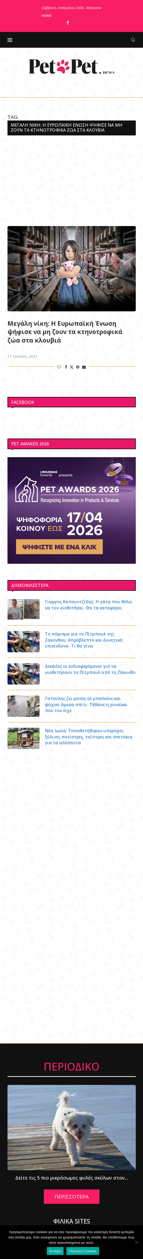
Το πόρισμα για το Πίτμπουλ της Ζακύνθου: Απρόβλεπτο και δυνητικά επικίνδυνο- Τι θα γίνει (84, 640)
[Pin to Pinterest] (77, 366)
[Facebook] (68, 23)
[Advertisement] (71, 180)
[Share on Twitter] (72, 366)
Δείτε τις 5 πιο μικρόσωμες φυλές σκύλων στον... (71, 1177)
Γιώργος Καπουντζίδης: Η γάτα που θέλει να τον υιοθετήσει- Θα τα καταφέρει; (88, 604)
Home (47, 15)
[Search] (133, 40)
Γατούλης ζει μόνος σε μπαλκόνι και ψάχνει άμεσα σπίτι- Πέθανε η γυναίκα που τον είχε (86, 704)
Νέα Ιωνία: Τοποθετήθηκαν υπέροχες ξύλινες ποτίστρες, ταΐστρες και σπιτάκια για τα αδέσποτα (89, 737)
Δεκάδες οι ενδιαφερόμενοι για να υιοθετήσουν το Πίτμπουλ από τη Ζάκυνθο (90, 669)
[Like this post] (59, 366)
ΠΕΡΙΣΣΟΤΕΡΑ (72, 1196)
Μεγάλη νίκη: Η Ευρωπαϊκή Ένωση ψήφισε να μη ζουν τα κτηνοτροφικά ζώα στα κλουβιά (64, 331)
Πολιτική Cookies (82, 1251)
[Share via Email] (84, 366)
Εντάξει (55, 1251)
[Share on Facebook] (66, 366)
